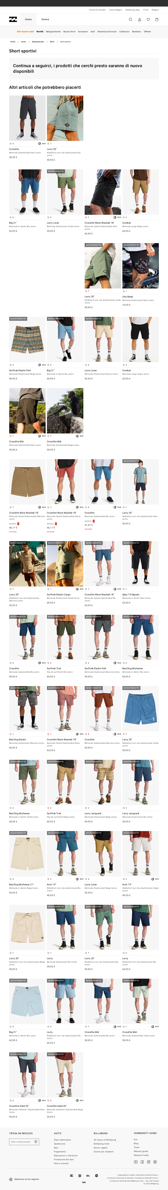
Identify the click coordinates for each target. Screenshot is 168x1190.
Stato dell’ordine (62, 1139)
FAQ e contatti (61, 1163)
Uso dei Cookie (152, 1181)
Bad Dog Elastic (27, 741)
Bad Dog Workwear (140, 670)
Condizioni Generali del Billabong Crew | (127, 1181)
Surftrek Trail (65, 670)
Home (12, 42)
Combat (140, 224)
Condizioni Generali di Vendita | (121, 1178)
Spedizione (59, 1143)
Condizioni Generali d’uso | (147, 1178)
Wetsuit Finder (141, 1155)
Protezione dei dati (64, 1159)
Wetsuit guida (141, 1151)
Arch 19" (65, 888)
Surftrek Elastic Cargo (65, 596)
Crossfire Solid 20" (27, 1109)
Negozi (155, 9)
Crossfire (27, 151)
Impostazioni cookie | (127, 1175)
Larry (65, 960)
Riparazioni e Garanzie (65, 1155)
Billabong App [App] (133, 9)
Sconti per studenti (104, 1151)
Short (52, 42)
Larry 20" (65, 152)
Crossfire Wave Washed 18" (103, 226)
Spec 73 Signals (140, 596)
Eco (136, 1139)
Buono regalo (101, 1147)
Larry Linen (65, 224)
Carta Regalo (115, 9)
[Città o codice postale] (24, 1142)
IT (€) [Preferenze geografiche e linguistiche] (145, 9)
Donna (45, 19)
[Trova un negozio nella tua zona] (35, 1142)
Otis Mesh (140, 298)
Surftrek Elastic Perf (27, 372)
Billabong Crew (101, 1143)
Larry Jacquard (103, 815)
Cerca (130, 19)
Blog (136, 1143)
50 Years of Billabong (105, 1139)
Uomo (28, 19)
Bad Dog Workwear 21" (27, 886)
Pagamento (60, 1151)
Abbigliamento (38, 42)
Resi (56, 1147)
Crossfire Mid (27, 443)
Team (137, 1147)
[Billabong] (13, 19)
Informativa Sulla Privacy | (147, 1175)
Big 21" (27, 224)
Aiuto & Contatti (97, 9)
